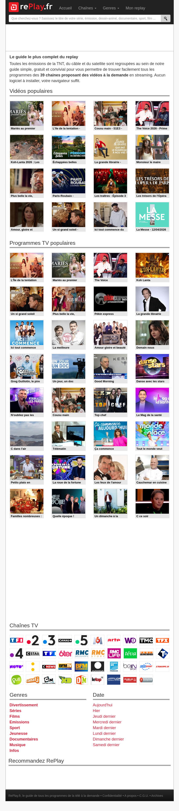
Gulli (16, 679)
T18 (163, 653)
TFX (162, 640)
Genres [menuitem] (111, 8)
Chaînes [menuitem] (87, 8)
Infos (14, 750)
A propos (130, 795)
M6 (97, 640)
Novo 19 (16, 666)
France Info (32, 666)
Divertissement (24, 705)
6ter (65, 653)
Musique (18, 745)
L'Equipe (162, 666)
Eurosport (146, 666)
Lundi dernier (104, 733)
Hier (96, 711)
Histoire (146, 679)
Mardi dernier (104, 728)
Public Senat (130, 679)
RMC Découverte (82, 653)
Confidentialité (112, 795)
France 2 (32, 640)
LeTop (97, 679)
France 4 (16, 653)
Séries (15, 711)
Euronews (97, 666)
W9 (130, 640)
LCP (114, 679)
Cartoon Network (49, 679)
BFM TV (65, 666)
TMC (146, 640)
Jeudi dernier (104, 716)
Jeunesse (19, 733)
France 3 (49, 640)
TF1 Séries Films (49, 653)
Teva (130, 653)
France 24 (114, 666)
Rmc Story (98, 653)
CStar (33, 653)
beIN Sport (130, 666)
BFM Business (81, 666)
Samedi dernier (106, 745)
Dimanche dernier (108, 739)
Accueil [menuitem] (65, 8)
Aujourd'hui (103, 705)
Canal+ (65, 640)
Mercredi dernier (107, 722)
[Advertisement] (90, 37)
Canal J (32, 679)
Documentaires (24, 739)
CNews (49, 666)
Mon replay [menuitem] (135, 8)
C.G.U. (144, 795)
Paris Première (146, 653)
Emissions (19, 722)
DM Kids (81, 679)
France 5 (81, 640)
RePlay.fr (15, 795)
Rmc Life (114, 653)
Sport (15, 728)
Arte (114, 640)
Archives (157, 795)
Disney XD (65, 679)
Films (15, 716)
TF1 (16, 640)
